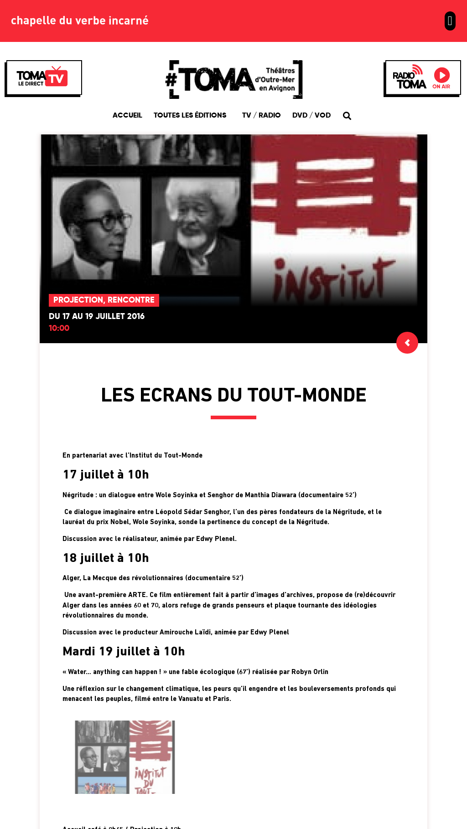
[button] (450, 21)
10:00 (59, 328)
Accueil (127, 115)
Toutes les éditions (192, 115)
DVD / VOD (311, 115)
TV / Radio (261, 115)
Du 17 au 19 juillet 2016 (97, 317)
